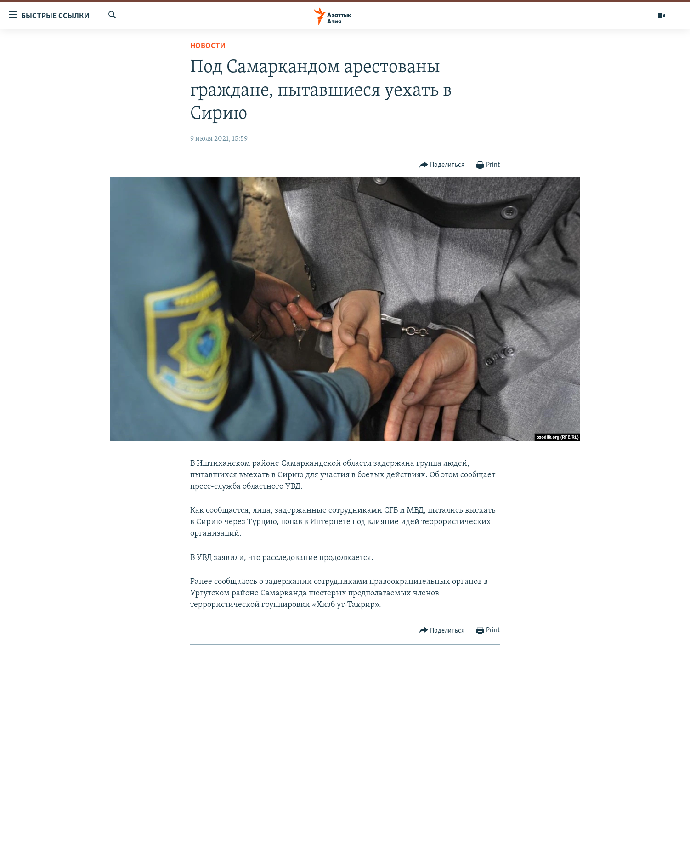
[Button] (442, 165)
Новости (208, 46)
